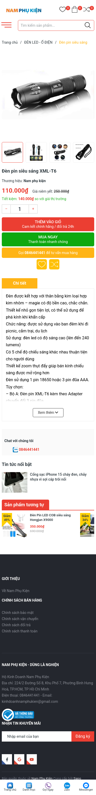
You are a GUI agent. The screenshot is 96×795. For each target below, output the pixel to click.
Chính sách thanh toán (19, 620)
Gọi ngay (48, 789)
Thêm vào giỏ (48, 224)
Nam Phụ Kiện (41, 768)
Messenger (86, 789)
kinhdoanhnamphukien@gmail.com (30, 691)
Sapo (77, 768)
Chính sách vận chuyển (20, 608)
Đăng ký (83, 725)
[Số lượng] (20, 208)
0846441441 (35, 253)
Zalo (67, 789)
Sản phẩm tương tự (24, 493)
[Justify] (87, 25)
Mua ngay (48, 239)
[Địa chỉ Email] (48, 725)
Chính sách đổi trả (16, 614)
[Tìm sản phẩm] (56, 25)
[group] (48, 94)
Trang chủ (10, 789)
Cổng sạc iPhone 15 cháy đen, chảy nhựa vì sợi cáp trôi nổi (58, 476)
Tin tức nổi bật (17, 464)
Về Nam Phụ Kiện (15, 580)
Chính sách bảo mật (18, 602)
